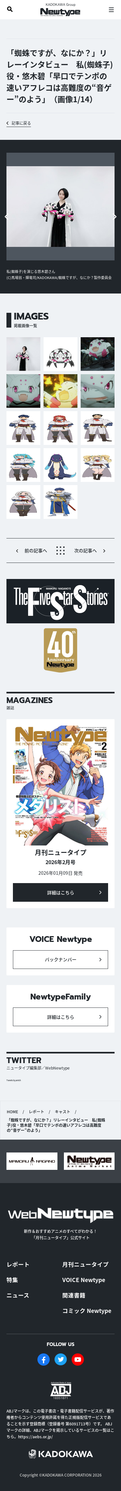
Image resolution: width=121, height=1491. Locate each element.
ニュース (17, 1295)
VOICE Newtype (83, 1280)
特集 (12, 1280)
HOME (12, 1111)
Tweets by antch (13, 1080)
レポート (36, 1111)
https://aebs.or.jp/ (35, 1436)
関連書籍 (74, 1295)
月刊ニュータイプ (85, 1264)
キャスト (62, 1111)
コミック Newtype (86, 1310)
